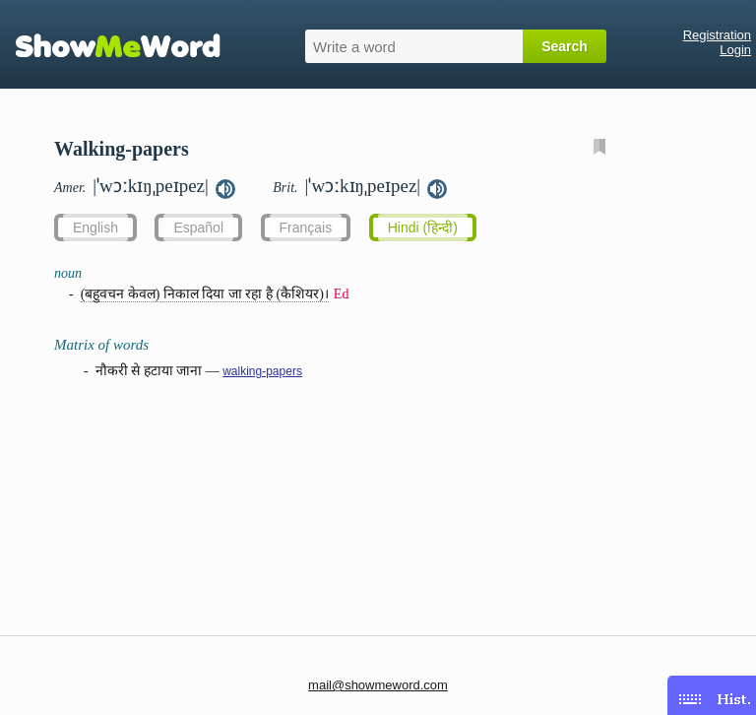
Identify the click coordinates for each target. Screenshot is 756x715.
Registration (717, 35)
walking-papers (262, 371)
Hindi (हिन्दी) (423, 227)
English (95, 227)
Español (198, 227)
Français (306, 227)
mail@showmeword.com (378, 685)
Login (735, 49)
